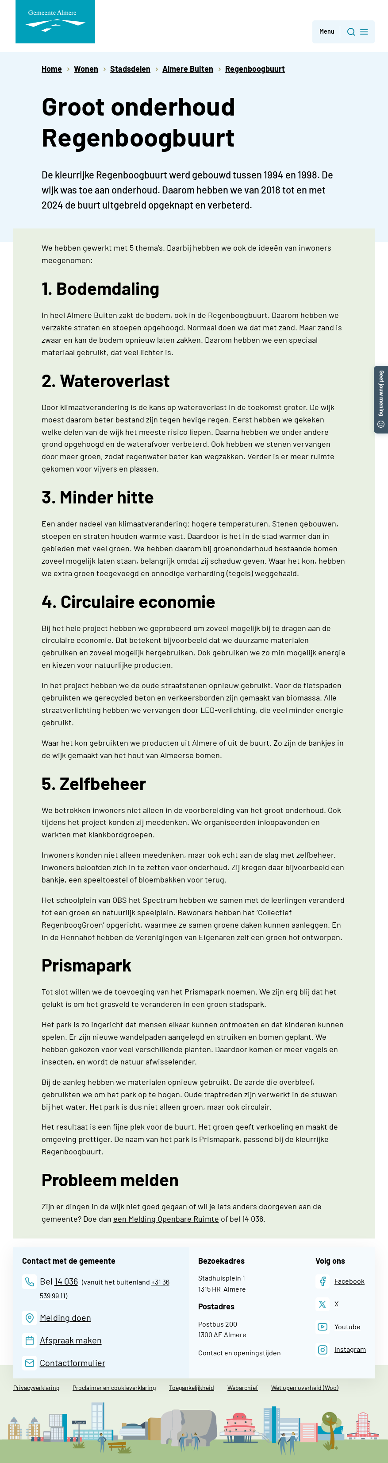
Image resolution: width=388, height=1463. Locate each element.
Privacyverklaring (36, 1387)
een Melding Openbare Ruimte (166, 1218)
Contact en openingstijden (239, 1352)
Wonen (86, 69)
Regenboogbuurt (255, 69)
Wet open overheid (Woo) (304, 1387)
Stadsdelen (130, 69)
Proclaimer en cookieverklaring (114, 1387)
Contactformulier (72, 1362)
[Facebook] (340, 1281)
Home (52, 69)
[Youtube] (338, 1327)
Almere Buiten (187, 69)
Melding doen (65, 1317)
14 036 (66, 1281)
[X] (326, 1304)
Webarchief (242, 1387)
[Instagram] (340, 1350)
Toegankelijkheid (191, 1387)
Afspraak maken (71, 1340)
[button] (381, 370)
